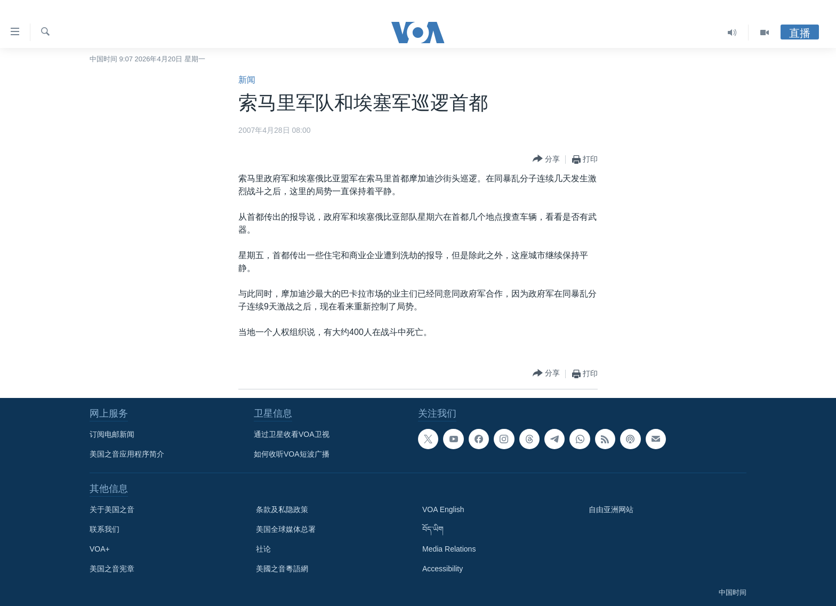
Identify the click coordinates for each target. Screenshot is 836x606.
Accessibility (442, 568)
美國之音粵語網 (282, 568)
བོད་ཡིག (433, 529)
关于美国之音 (112, 509)
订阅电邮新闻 (112, 434)
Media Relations (449, 549)
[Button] (546, 159)
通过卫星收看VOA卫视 (291, 434)
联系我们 (104, 529)
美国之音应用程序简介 (127, 454)
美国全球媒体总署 (286, 529)
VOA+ (100, 549)
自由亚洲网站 (611, 509)
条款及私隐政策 (282, 509)
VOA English (443, 509)
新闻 (246, 79)
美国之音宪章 (112, 568)
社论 (263, 549)
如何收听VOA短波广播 (291, 454)
